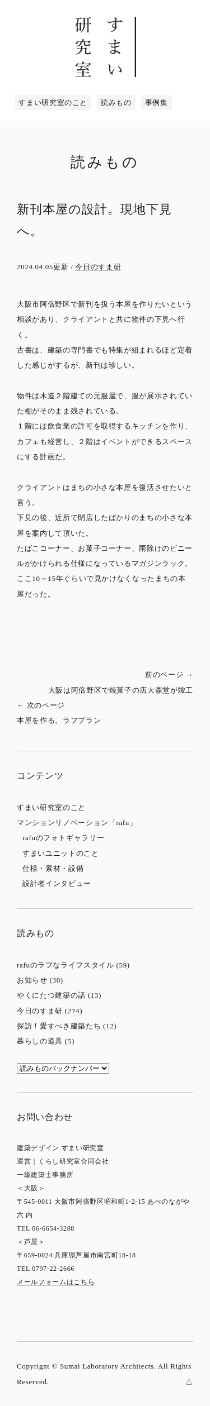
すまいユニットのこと (60, 853)
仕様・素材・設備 (52, 868)
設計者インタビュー (56, 883)
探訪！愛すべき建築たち (59, 1026)
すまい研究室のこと (52, 102)
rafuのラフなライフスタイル (65, 965)
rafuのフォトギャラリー (63, 837)
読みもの (116, 102)
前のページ (109, 684)
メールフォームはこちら (56, 1282)
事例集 (156, 102)
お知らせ (32, 980)
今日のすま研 (98, 267)
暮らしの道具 (40, 1041)
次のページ (101, 714)
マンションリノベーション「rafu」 (77, 822)
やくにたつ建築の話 (51, 995)
